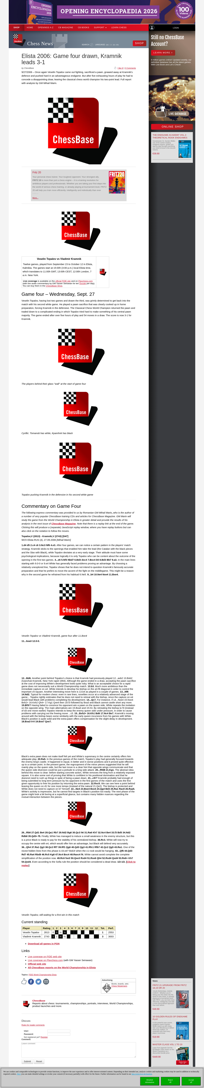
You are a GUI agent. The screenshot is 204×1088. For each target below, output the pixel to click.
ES (114, 45)
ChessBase (38, 1000)
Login (176, 28)
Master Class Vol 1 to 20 (167, 1044)
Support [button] (100, 27)
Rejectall (170, 1081)
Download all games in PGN (43, 943)
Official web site (37, 963)
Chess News (40, 43)
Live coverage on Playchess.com (45, 960)
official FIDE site (63, 281)
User (26, 1031)
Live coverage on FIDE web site (45, 956)
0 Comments (130, 68)
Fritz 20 (37, 172)
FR (117, 45)
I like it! (120, 68)
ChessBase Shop (54, 286)
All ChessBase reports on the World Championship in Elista (62, 967)
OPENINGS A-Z (45, 27)
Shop (17, 27)
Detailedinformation (149, 1081)
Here (19, 1074)
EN (111, 45)
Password (28, 1034)
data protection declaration (142, 1074)
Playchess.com (85, 281)
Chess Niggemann (119, 986)
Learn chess (119, 27)
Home (30, 27)
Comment (26, 1039)
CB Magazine (65, 27)
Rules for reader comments (33, 1025)
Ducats (82, 283)
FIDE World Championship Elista (43, 975)
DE (107, 45)
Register (44, 1037)
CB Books (83, 27)
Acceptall (191, 1081)
